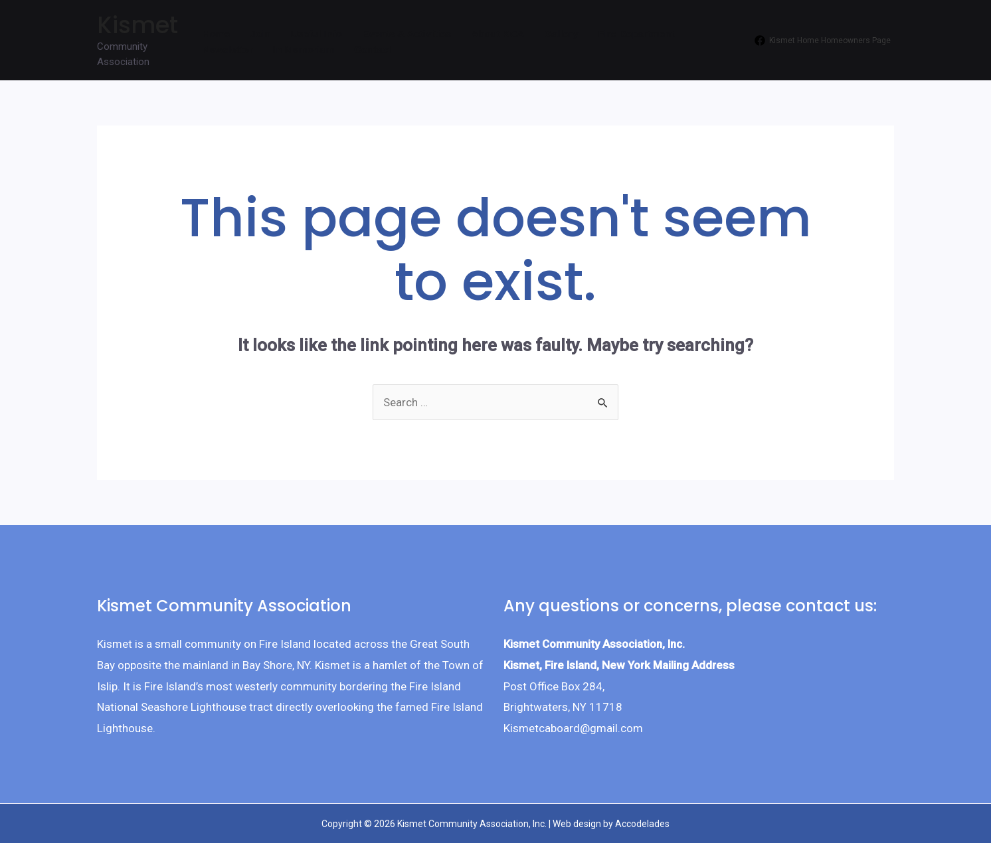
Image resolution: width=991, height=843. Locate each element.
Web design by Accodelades (611, 823)
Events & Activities (407, 33)
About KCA (497, 33)
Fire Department (636, 33)
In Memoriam (304, 49)
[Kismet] (822, 40)
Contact (372, 49)
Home (216, 33)
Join (260, 33)
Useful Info (316, 33)
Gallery (561, 33)
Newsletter (228, 49)
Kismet (137, 25)
